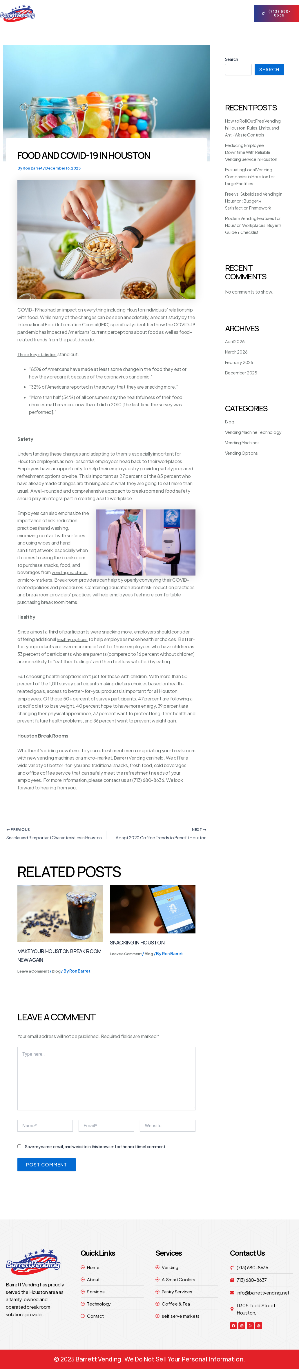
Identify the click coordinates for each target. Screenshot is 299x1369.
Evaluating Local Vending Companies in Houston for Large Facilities (252, 183)
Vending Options (242, 467)
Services (164, 6)
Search (231, 59)
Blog (61, 979)
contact (108, 20)
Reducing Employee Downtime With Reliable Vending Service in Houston (253, 159)
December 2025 (242, 379)
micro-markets (37, 580)
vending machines (70, 572)
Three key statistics (38, 354)
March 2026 (237, 359)
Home (101, 6)
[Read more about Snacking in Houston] (152, 918)
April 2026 (235, 348)
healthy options (73, 639)
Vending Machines (244, 456)
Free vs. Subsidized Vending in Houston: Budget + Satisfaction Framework (254, 208)
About (130, 6)
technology (201, 6)
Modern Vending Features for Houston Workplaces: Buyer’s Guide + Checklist (252, 232)
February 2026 (240, 369)
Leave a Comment (35, 979)
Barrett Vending (130, 765)
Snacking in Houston (139, 951)
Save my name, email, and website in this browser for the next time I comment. (96, 1155)
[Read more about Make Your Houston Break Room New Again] (60, 922)
